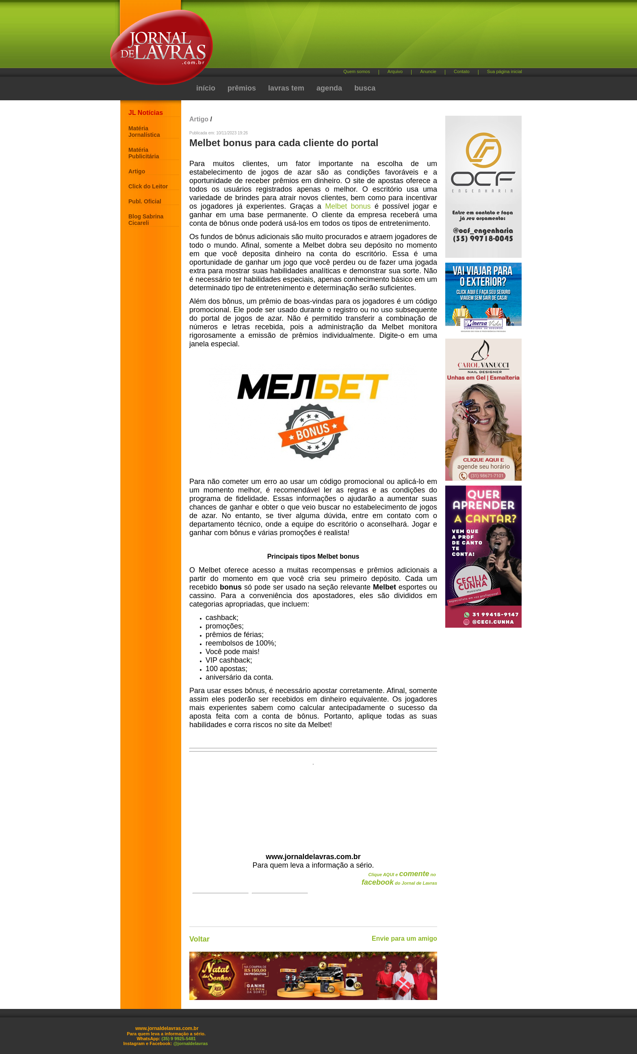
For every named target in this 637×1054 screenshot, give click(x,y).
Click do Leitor (148, 186)
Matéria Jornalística (144, 131)
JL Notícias (145, 112)
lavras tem (286, 88)
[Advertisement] (361, 36)
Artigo (136, 171)
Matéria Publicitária (143, 153)
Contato (462, 71)
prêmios (242, 88)
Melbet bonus (347, 206)
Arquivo (395, 71)
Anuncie (428, 71)
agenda (329, 88)
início (205, 88)
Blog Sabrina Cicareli (145, 219)
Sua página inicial (504, 71)
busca (364, 88)
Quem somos (356, 71)
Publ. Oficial (144, 201)
